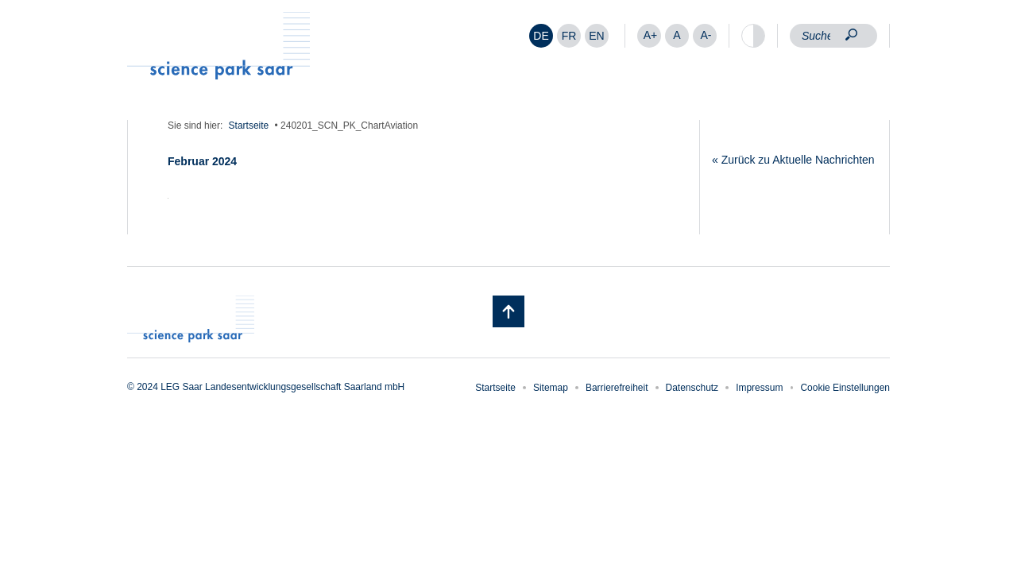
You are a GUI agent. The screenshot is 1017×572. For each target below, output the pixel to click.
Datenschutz (692, 387)
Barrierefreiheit (617, 387)
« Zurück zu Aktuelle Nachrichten (793, 159)
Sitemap (550, 387)
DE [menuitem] (540, 35)
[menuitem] (541, 36)
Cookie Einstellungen (845, 387)
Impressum (759, 387)
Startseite (249, 125)
